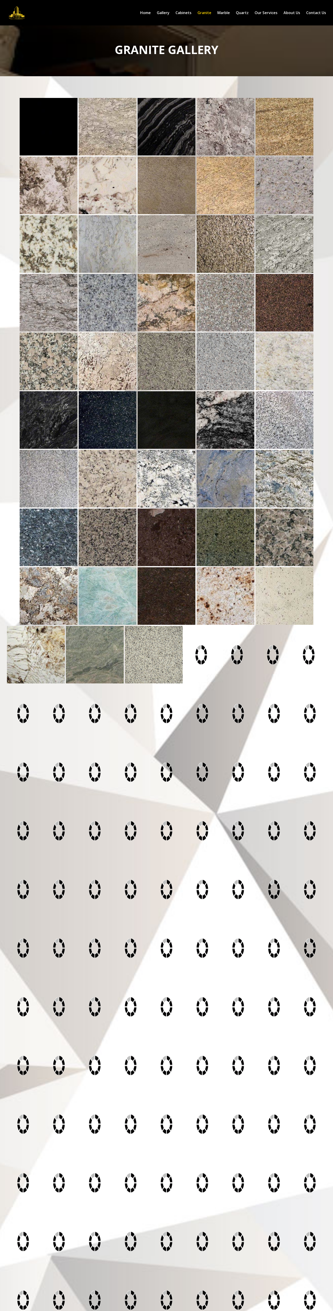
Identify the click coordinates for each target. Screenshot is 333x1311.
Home (145, 13)
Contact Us (316, 13)
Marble (223, 13)
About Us (292, 13)
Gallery (163, 13)
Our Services (266, 13)
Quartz (242, 13)
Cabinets (183, 13)
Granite (204, 13)
